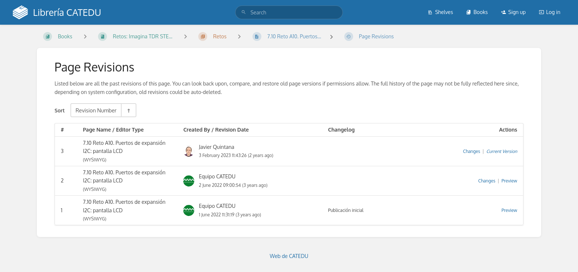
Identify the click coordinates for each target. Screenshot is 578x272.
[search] (288, 12)
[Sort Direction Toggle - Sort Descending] (128, 110)
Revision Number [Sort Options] (96, 110)
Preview (509, 181)
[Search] (243, 12)
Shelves (440, 12)
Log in (549, 12)
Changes (471, 151)
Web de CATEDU (289, 256)
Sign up (513, 12)
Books (477, 12)
